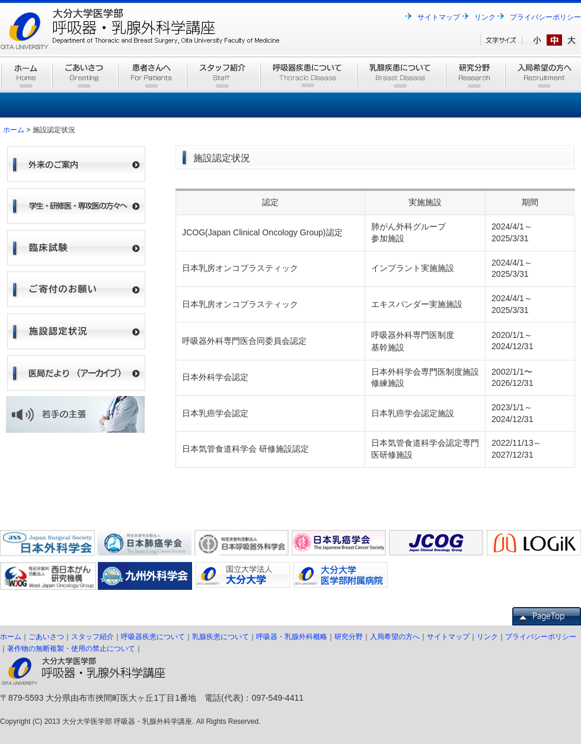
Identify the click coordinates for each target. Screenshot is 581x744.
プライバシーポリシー (545, 17)
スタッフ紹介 (92, 637)
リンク (485, 17)
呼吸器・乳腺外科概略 (291, 637)
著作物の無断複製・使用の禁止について (71, 648)
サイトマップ (438, 17)
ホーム (13, 130)
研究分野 (348, 637)
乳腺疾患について (220, 637)
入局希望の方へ (395, 637)
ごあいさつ (46, 637)
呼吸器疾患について (153, 637)
